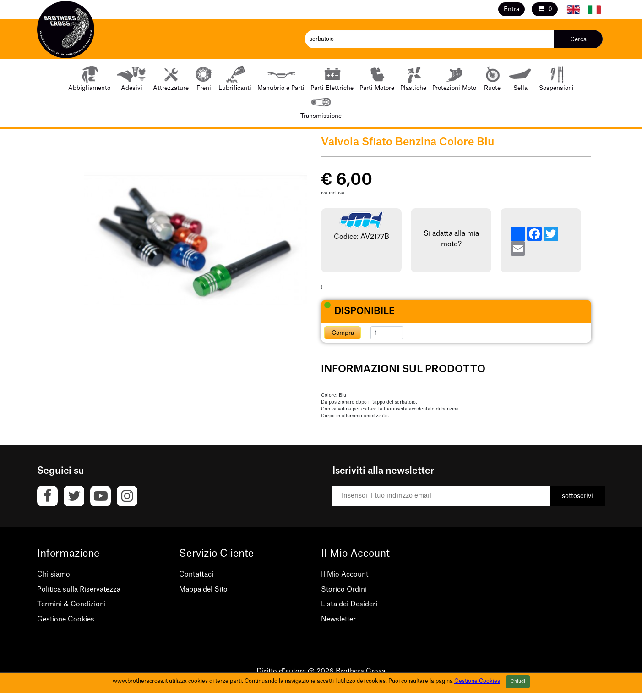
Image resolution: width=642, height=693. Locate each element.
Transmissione (321, 106)
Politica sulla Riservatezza (78, 589)
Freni (203, 78)
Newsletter (338, 619)
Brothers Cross (361, 671)
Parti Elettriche (332, 78)
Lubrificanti (234, 78)
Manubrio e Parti (281, 78)
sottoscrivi (577, 496)
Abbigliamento (89, 78)
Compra (343, 333)
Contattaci (196, 574)
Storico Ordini (344, 589)
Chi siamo (53, 574)
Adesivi (131, 78)
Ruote (492, 78)
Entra (511, 9)
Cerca (578, 39)
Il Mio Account (344, 574)
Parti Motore (376, 78)
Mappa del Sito (203, 589)
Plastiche (413, 78)
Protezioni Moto (454, 78)
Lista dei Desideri (349, 604)
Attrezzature (171, 78)
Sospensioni (556, 78)
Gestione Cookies (65, 619)
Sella (520, 78)
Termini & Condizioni (71, 604)
